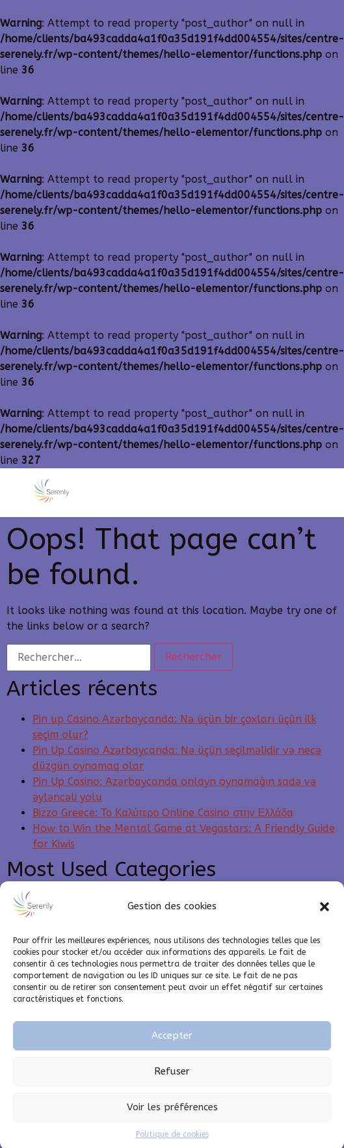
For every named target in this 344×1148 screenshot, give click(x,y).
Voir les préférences (172, 1117)
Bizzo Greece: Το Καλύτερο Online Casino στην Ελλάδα (163, 813)
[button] (324, 915)
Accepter (172, 1045)
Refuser (172, 1081)
